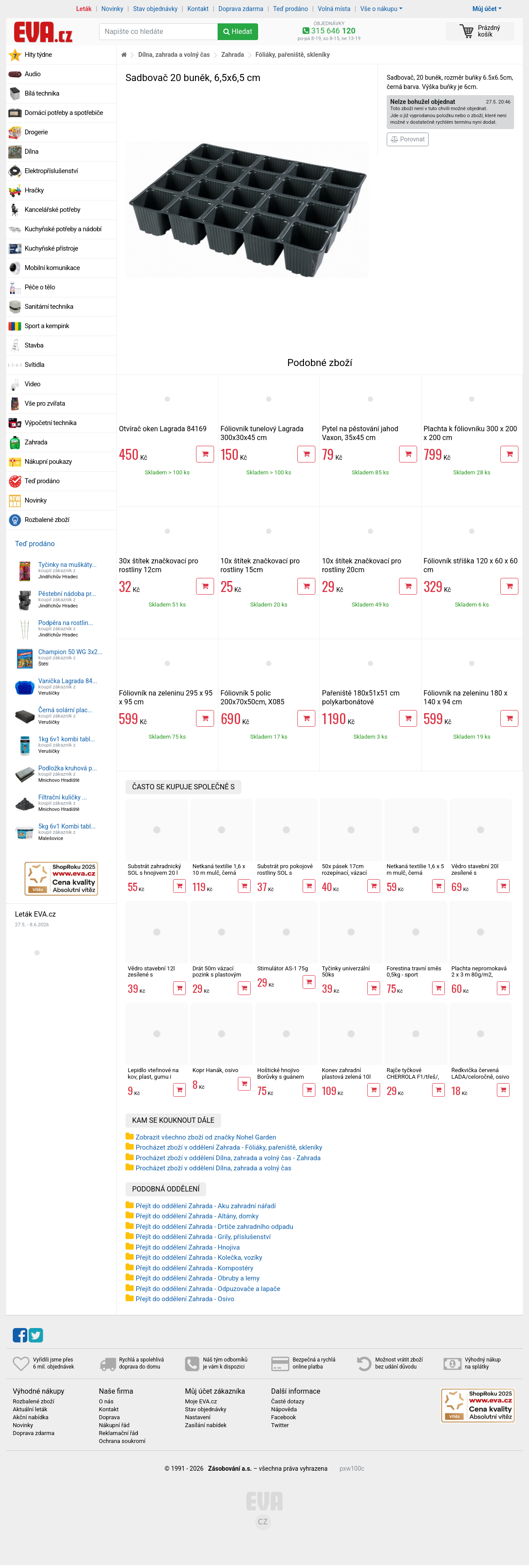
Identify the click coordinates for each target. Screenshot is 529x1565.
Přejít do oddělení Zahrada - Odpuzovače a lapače (208, 1289)
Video (33, 384)
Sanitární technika (49, 307)
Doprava (109, 1417)
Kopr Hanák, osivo (215, 1070)
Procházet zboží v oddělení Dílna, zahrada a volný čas (214, 1168)
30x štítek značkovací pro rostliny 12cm (158, 565)
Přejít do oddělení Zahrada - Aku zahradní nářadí (206, 1206)
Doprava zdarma (240, 8)
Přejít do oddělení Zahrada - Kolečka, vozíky (199, 1258)
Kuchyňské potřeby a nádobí (63, 229)
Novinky (112, 8)
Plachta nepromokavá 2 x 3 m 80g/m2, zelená (479, 974)
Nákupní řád (114, 1425)
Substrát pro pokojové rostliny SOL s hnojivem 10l (285, 872)
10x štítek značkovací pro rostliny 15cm (260, 565)
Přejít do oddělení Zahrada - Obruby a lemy (197, 1278)
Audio (33, 74)
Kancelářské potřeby (52, 210)
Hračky (34, 190)
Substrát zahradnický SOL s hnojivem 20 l (154, 869)
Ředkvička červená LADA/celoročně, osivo (480, 1073)
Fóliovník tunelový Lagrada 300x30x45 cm (262, 433)
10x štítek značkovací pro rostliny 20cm (361, 565)
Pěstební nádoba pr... (67, 593)
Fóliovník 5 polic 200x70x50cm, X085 (253, 697)
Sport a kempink (47, 326)
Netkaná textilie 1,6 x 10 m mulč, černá (218, 869)
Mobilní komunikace (52, 268)
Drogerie (36, 132)
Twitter (280, 1425)
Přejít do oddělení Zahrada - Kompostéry (194, 1268)
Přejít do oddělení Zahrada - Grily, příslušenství (203, 1237)
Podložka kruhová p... (67, 768)
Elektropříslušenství (51, 171)
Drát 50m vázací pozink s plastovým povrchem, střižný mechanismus (216, 978)
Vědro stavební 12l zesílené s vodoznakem (151, 974)
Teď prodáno (290, 8)
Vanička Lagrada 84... (67, 680)
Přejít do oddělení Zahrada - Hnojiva (188, 1247)
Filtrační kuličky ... (62, 797)
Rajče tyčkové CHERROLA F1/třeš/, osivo (413, 1076)
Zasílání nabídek (205, 1425)
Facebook (283, 1417)
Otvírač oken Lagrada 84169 (163, 429)
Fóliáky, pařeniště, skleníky (292, 54)
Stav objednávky (155, 8)
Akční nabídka (30, 1417)
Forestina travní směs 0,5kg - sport (414, 971)
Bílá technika (42, 93)
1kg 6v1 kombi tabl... (66, 739)
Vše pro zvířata (45, 403)
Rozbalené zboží (47, 520)
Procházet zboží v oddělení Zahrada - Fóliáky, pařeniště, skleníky (229, 1147)
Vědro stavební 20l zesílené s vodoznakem (475, 872)
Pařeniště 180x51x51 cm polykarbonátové (361, 697)
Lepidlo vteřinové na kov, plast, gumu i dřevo (153, 1076)
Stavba (34, 345)
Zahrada (36, 442)
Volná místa (334, 8)
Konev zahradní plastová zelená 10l (346, 1073)
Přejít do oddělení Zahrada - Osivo (185, 1299)
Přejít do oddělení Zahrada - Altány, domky (197, 1216)
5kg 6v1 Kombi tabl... (67, 826)
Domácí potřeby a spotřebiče (64, 113)
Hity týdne (38, 55)
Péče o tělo (40, 287)
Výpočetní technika (51, 423)
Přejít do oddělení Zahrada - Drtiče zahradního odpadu (214, 1227)
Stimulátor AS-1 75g (282, 968)
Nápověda (284, 1409)
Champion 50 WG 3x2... (70, 651)
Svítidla (34, 365)
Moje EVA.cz (201, 1402)
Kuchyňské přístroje (51, 248)
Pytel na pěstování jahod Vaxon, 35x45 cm (360, 433)
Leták (84, 8)
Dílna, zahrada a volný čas (174, 54)
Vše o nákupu (378, 8)
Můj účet (485, 8)
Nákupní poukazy (48, 462)
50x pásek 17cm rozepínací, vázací (344, 869)
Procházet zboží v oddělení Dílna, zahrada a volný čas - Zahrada (228, 1158)
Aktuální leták (30, 1409)
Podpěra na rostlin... (65, 622)
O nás (106, 1402)
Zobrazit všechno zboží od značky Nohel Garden (206, 1137)
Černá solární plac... (65, 710)
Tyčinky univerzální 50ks (346, 971)
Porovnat (408, 139)
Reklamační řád (118, 1433)
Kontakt (198, 8)
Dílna (31, 151)
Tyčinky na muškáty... (67, 564)
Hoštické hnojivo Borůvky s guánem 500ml (280, 1076)
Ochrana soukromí (122, 1441)
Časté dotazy (287, 1402)
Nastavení (198, 1417)
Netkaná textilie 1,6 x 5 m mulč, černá (415, 869)
